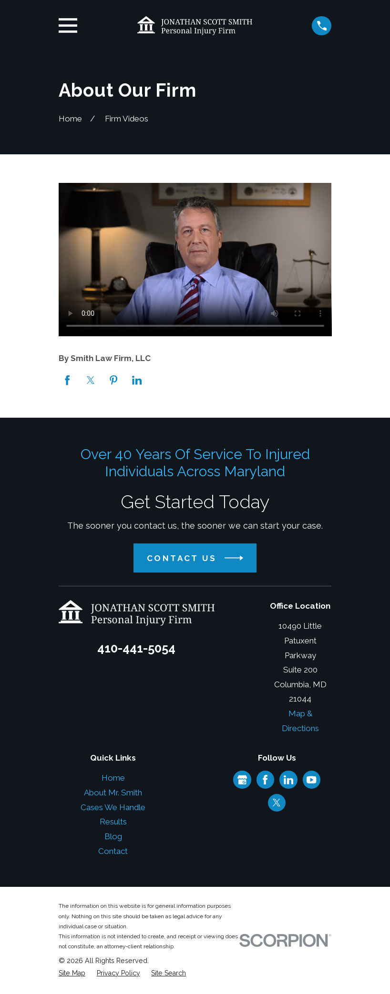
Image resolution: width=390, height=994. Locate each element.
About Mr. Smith (113, 792)
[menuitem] (72, 973)
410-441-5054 (136, 648)
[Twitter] (276, 802)
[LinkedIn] (288, 779)
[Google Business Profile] (242, 779)
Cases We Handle (113, 807)
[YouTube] (311, 779)
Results (113, 821)
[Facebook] (265, 779)
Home (113, 778)
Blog (113, 836)
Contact (113, 851)
